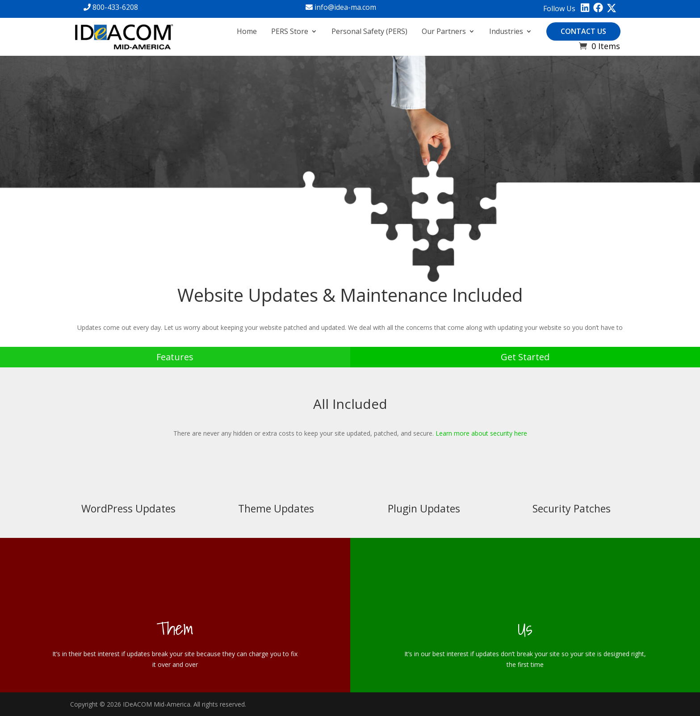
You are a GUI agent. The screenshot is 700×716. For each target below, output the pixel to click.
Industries (506, 31)
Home (247, 31)
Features (174, 357)
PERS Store (289, 31)
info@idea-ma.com (341, 7)
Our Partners (444, 31)
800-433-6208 (111, 7)
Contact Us (583, 31)
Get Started (525, 357)
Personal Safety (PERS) (369, 31)
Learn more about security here (481, 433)
